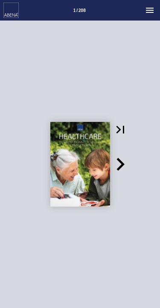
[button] (120, 129)
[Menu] (150, 10)
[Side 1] (79, 10)
